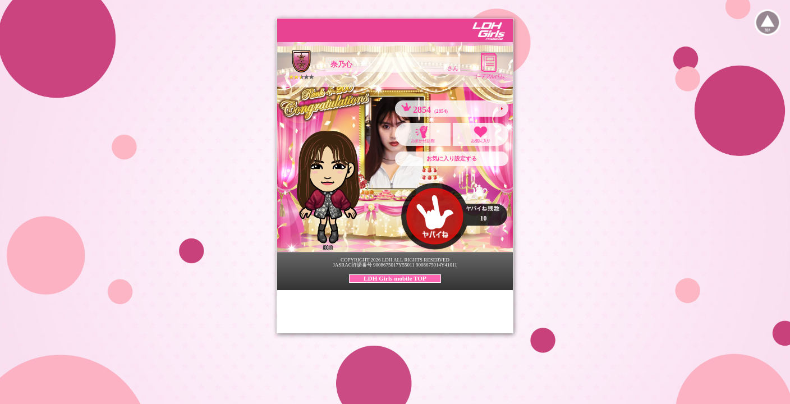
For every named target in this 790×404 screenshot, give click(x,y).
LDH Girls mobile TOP (395, 278)
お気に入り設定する (451, 158)
